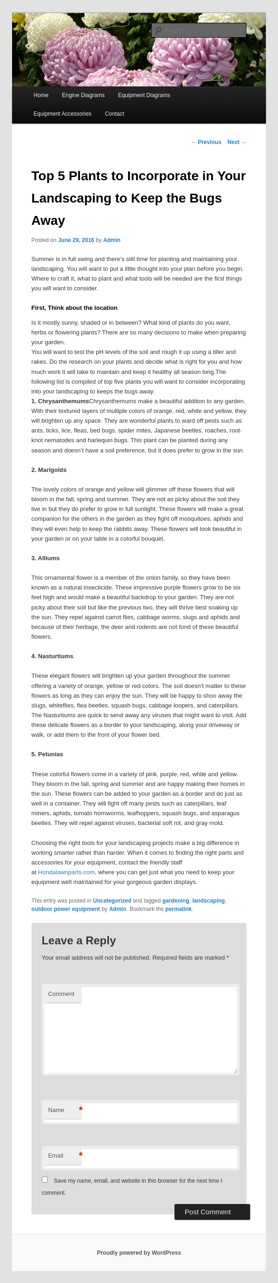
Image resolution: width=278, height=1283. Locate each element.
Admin (111, 240)
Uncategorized (112, 900)
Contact (114, 114)
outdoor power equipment (66, 909)
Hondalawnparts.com (66, 872)
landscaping (208, 900)
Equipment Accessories (62, 114)
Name (64, 1110)
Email (64, 1156)
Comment (61, 993)
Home (40, 95)
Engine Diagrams (83, 95)
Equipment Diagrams (144, 95)
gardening (175, 900)
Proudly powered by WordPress (139, 1253)
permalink (178, 909)
